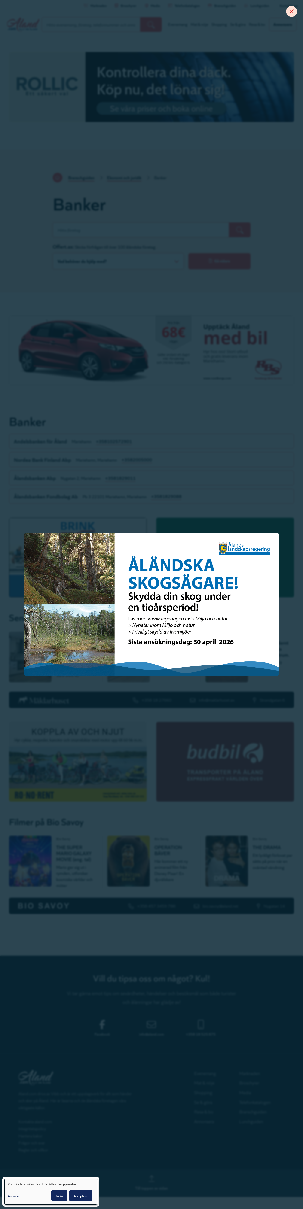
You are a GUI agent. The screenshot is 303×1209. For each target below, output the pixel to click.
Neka (59, 1195)
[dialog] (51, 1191)
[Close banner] (290, 12)
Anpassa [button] (13, 1195)
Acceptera (81, 1195)
